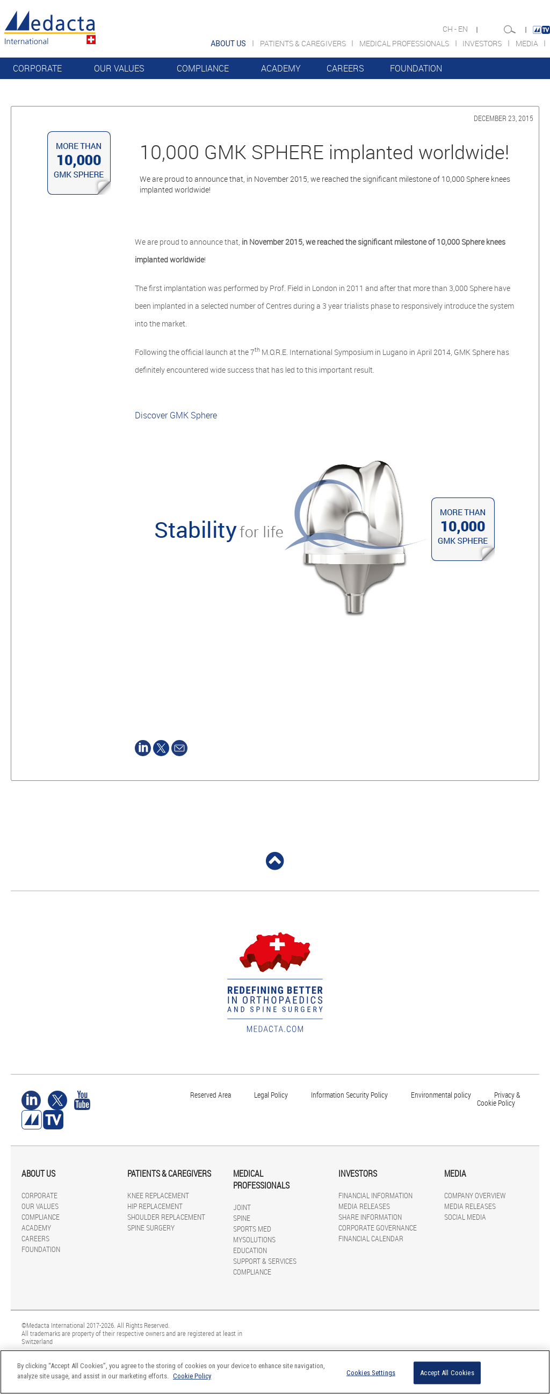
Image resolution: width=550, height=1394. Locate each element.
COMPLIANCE (203, 68)
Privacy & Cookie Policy (498, 1099)
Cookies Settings (370, 1373)
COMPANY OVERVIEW (474, 1195)
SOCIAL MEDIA (465, 1217)
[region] (275, 1372)
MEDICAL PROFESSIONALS (405, 43)
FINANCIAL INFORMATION (375, 1195)
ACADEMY (281, 68)
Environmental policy (441, 1095)
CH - (450, 29)
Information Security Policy (349, 1095)
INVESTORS (482, 43)
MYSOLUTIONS (254, 1239)
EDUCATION (250, 1250)
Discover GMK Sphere (176, 415)
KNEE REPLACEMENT (158, 1195)
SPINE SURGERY (151, 1227)
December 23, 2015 (503, 118)
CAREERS (345, 68)
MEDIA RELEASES (364, 1206)
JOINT (242, 1207)
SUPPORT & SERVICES (264, 1261)
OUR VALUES (119, 68)
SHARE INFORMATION (370, 1217)
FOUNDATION (416, 68)
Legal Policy (271, 1095)
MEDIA (528, 43)
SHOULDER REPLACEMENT (166, 1217)
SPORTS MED (252, 1229)
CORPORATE (37, 68)
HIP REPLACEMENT (155, 1206)
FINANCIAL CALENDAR (370, 1238)
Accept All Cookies (447, 1373)
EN (463, 29)
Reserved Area (210, 1095)
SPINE (241, 1218)
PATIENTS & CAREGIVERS (304, 43)
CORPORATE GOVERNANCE (377, 1227)
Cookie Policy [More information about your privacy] (192, 1376)
